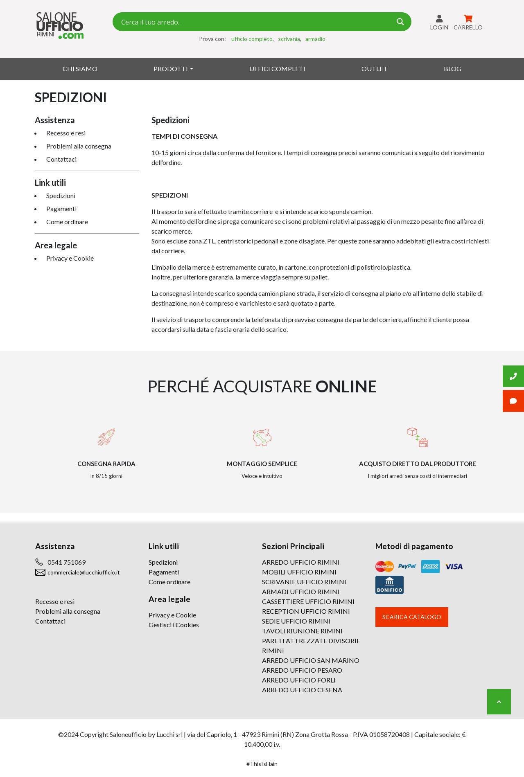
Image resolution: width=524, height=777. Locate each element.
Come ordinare (67, 221)
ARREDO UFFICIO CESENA (302, 690)
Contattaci (61, 159)
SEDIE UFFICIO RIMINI (296, 621)
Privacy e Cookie (70, 258)
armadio (315, 38)
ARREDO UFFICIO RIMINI (300, 562)
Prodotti (171, 68)
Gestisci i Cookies (174, 624)
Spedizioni (60, 195)
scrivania (289, 38)
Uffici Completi (277, 68)
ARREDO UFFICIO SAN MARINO (310, 660)
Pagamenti (61, 208)
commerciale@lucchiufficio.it (83, 572)
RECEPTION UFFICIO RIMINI (306, 611)
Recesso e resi (66, 133)
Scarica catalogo (411, 616)
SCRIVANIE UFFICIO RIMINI (304, 582)
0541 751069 (66, 562)
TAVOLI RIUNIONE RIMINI (302, 631)
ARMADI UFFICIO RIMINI (300, 591)
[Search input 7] (255, 21)
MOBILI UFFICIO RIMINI (299, 572)
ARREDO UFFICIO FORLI (299, 680)
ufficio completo (252, 38)
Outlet (374, 68)
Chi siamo (80, 68)
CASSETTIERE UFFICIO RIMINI (308, 601)
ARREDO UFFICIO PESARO (302, 670)
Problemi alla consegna (78, 146)
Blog (452, 68)
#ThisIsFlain (262, 763)
